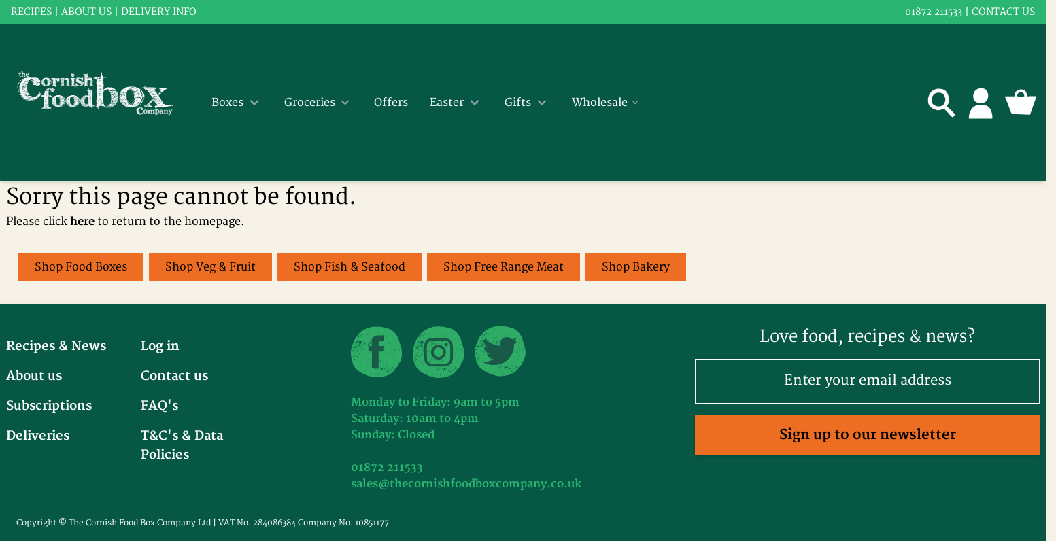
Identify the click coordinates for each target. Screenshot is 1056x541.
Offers (391, 102)
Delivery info (159, 12)
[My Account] (981, 103)
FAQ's (159, 406)
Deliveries (37, 436)
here (82, 221)
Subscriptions (49, 406)
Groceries (318, 102)
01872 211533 (933, 12)
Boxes (236, 102)
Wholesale (606, 102)
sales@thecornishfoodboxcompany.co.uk (466, 484)
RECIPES (31, 12)
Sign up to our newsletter (867, 434)
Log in (160, 346)
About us (86, 12)
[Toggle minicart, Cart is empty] (1021, 103)
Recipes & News (56, 346)
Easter (456, 102)
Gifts (527, 102)
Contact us (1003, 12)
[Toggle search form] (942, 103)
